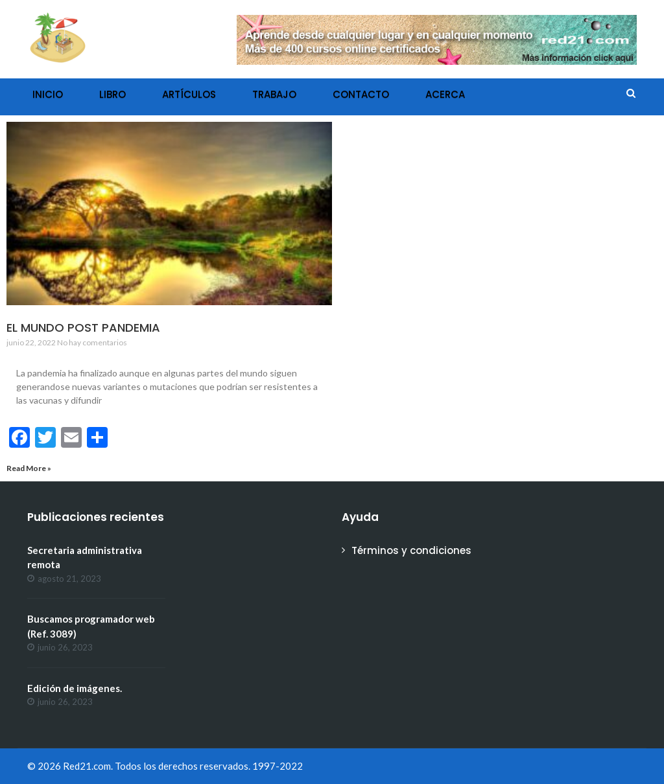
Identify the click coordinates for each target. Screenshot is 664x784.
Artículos (189, 94)
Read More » (28, 468)
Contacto (361, 94)
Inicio (47, 94)
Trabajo (274, 94)
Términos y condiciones (411, 550)
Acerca (445, 94)
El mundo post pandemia (83, 327)
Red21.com (87, 766)
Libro (112, 94)
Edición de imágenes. (74, 688)
